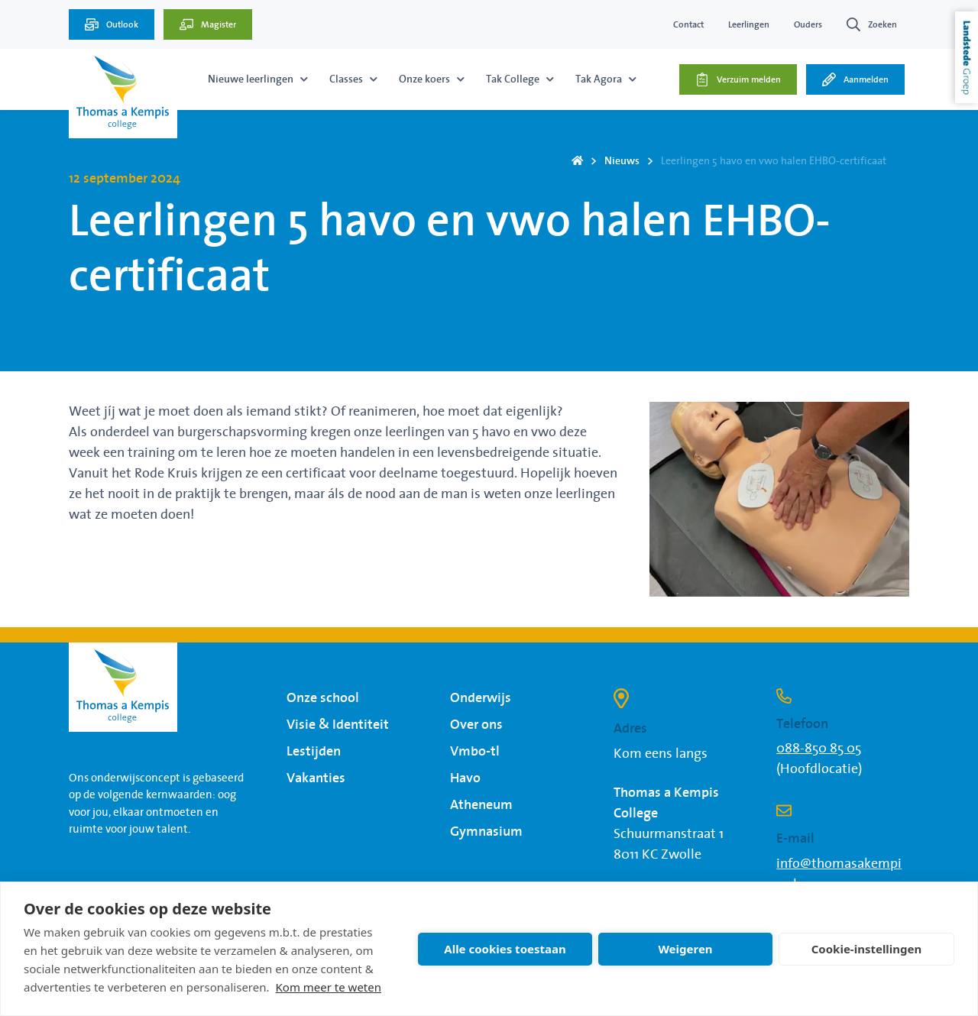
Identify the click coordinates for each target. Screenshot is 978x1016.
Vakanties (316, 778)
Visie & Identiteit (338, 725)
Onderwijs (480, 698)
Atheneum (481, 805)
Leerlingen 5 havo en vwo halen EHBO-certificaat (773, 161)
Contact (688, 24)
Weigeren (685, 948)
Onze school (323, 698)
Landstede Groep (966, 57)
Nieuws (622, 161)
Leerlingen (748, 24)
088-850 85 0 (815, 749)
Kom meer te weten (329, 987)
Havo (465, 778)
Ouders (808, 24)
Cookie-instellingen (866, 948)
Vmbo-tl (475, 752)
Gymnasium (486, 832)
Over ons (476, 725)
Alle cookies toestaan (504, 948)
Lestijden (314, 752)
